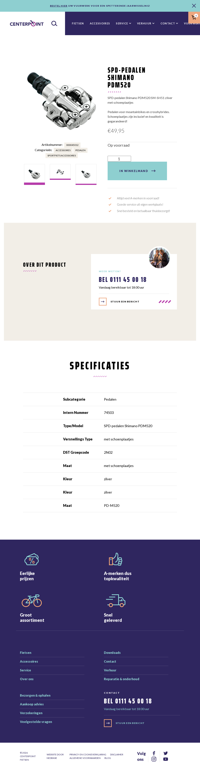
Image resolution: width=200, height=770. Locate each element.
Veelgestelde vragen (36, 722)
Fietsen (78, 23)
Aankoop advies (32, 704)
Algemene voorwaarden (85, 758)
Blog (107, 758)
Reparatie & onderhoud (121, 679)
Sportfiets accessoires (61, 155)
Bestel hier (59, 5)
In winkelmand (133, 171)
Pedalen (80, 150)
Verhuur (144, 23)
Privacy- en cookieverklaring (88, 754)
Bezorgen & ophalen (35, 695)
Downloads (112, 652)
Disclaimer (116, 754)
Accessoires (100, 23)
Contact (168, 23)
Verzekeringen (31, 713)
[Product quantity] (119, 159)
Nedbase (52, 758)
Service (122, 23)
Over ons (27, 679)
